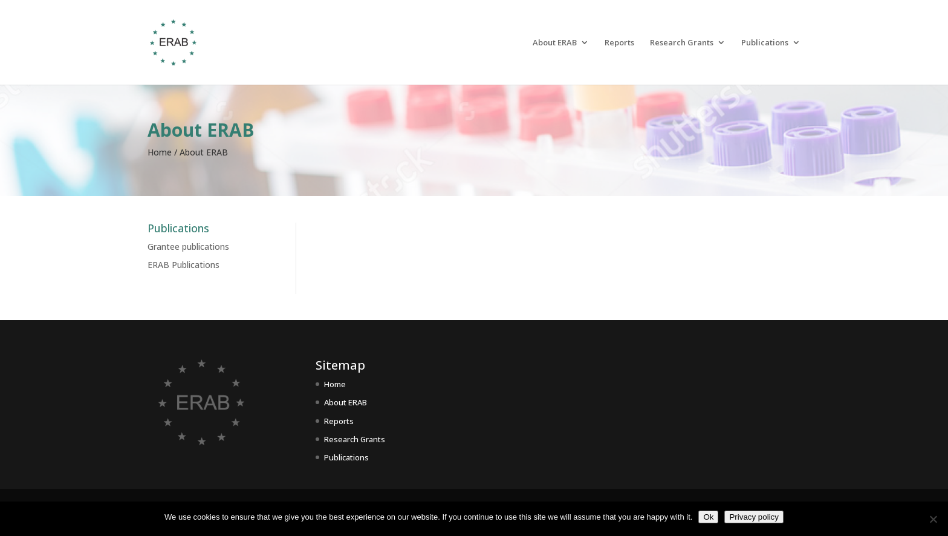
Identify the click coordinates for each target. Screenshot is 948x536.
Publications (764, 43)
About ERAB (555, 43)
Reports (619, 43)
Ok (708, 516)
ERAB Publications (183, 264)
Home (335, 384)
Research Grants (681, 43)
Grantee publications (188, 246)
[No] (933, 519)
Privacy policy (753, 516)
